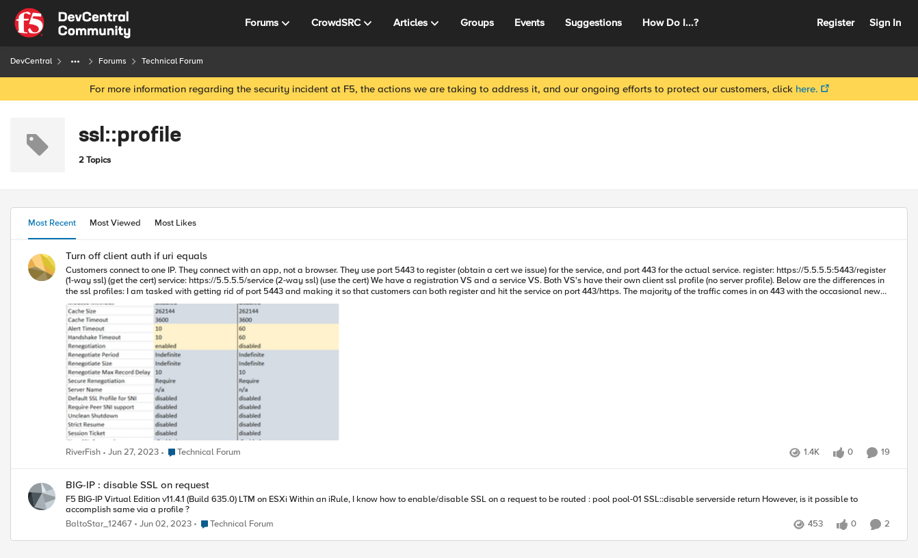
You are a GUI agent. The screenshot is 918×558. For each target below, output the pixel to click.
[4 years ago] (131, 452)
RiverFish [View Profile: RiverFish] (83, 452)
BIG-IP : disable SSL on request (137, 485)
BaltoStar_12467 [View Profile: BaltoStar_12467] (99, 524)
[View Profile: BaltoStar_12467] (41, 496)
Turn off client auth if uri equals (136, 256)
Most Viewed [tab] (115, 222)
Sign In (885, 22)
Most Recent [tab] (52, 222)
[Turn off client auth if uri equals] (478, 354)
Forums (113, 61)
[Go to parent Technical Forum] (201, 452)
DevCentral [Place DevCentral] (31, 61)
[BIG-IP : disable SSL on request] (478, 505)
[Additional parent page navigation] (75, 61)
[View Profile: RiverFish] (41, 267)
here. (807, 89)
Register (835, 22)
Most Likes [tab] (175, 222)
